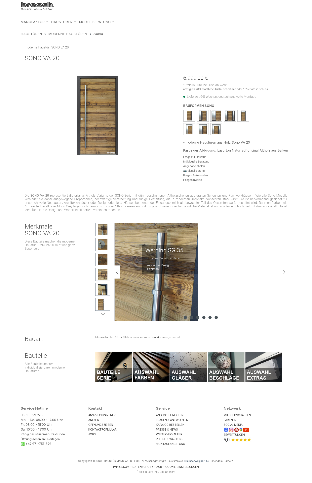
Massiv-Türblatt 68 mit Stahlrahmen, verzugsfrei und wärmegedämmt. (137, 337)
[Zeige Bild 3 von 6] (197, 317)
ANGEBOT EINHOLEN (169, 415)
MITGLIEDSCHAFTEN (237, 415)
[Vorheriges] (117, 272)
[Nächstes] (284, 272)
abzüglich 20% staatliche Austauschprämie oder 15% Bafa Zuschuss (225, 89)
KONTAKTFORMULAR (102, 429)
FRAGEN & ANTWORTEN (172, 420)
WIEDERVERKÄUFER (169, 434)
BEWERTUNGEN (234, 434)
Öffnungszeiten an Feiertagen (40, 439)
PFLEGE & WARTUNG (169, 439)
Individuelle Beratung (196, 161)
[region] (98, 115)
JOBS (92, 434)
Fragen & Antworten (195, 175)
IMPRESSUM (121, 466)
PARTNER (230, 420)
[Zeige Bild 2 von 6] (191, 317)
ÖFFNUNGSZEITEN (100, 424)
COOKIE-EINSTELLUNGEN (182, 466)
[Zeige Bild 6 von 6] (216, 317)
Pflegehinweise (192, 179)
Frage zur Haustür (194, 157)
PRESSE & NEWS (167, 429)
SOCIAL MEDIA (233, 424)
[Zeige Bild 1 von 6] (185, 317)
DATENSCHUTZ (143, 466)
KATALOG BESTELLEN (170, 424)
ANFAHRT (94, 420)
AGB (159, 466)
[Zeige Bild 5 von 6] (210, 317)
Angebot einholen (194, 166)
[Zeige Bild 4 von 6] (203, 317)
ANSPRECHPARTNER (102, 415)
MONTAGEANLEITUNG (170, 444)
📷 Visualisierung (194, 170)
